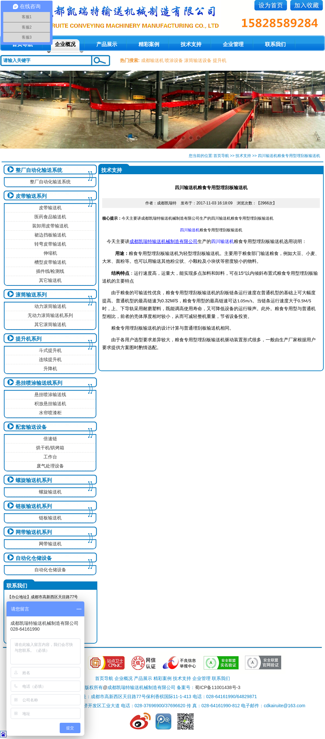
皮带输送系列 (31, 196)
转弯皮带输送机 (50, 244)
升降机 (50, 368)
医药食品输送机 (50, 216)
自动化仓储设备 (34, 558)
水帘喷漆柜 (50, 412)
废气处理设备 (50, 465)
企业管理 (233, 44)
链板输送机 (50, 517)
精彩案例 (148, 44)
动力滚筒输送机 (50, 306)
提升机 (219, 60)
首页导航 (221, 155)
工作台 (50, 456)
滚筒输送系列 (31, 294)
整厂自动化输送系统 (39, 170)
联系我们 (275, 44)
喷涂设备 (174, 60)
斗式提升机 (50, 350)
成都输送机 (152, 60)
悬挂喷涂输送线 (50, 394)
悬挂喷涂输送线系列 (39, 383)
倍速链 (50, 438)
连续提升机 (50, 359)
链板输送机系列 (34, 506)
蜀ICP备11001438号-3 (217, 687)
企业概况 (65, 44)
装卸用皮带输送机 (50, 225)
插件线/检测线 (50, 271)
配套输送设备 (31, 427)
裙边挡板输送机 (50, 234)
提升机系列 (29, 339)
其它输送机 (50, 280)
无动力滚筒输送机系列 (50, 315)
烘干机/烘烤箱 (50, 447)
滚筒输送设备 (197, 60)
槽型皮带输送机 (50, 262)
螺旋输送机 (50, 491)
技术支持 (191, 44)
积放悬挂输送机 (50, 403)
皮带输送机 (50, 207)
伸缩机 (50, 253)
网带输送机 (50, 543)
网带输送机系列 (34, 532)
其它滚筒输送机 (50, 324)
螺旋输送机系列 (34, 480)
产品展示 (106, 44)
